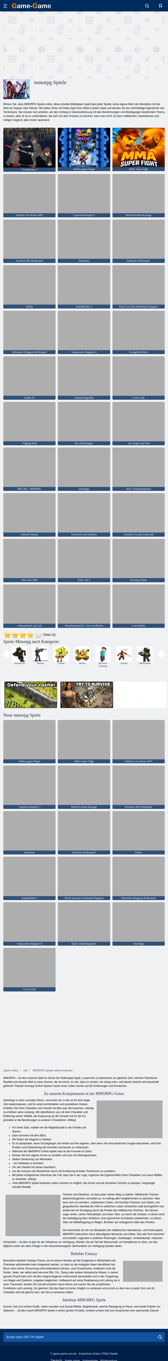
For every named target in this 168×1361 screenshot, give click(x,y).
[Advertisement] (44, 45)
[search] (160, 1337)
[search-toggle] (147, 6)
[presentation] (6, 654)
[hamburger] (5, 6)
